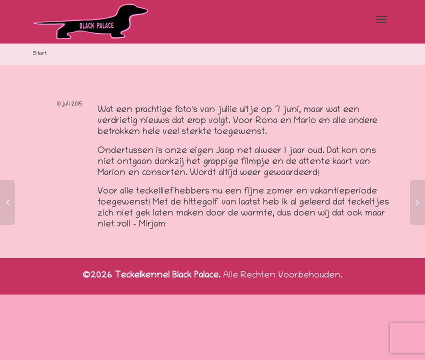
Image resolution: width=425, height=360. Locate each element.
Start (39, 53)
